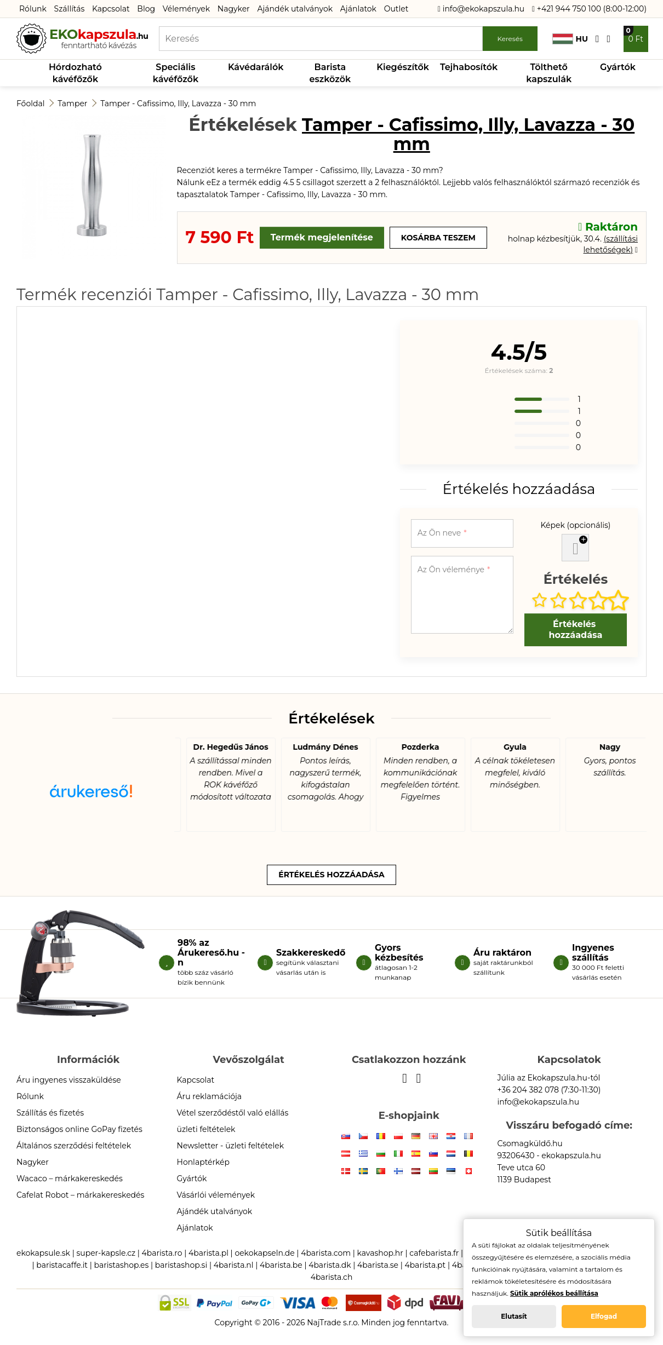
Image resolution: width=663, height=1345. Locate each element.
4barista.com (326, 1253)
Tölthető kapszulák (548, 73)
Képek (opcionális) (575, 525)
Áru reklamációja (209, 1096)
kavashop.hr (380, 1253)
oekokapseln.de (264, 1253)
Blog (146, 9)
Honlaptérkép (203, 1162)
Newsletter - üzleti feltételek (230, 1146)
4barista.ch (332, 1277)
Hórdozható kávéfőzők (75, 73)
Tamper (72, 103)
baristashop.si (181, 1265)
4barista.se (377, 1265)
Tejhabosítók (469, 67)
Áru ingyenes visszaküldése (68, 1080)
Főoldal (30, 103)
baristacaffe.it (62, 1265)
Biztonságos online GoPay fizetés (79, 1129)
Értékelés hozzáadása (575, 629)
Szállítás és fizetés (50, 1113)
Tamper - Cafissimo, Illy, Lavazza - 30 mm (178, 103)
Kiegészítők (402, 67)
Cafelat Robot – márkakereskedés (80, 1195)
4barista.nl (234, 1265)
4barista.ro (162, 1253)
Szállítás (69, 9)
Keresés (509, 39)
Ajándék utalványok (295, 9)
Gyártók (618, 67)
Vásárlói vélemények (216, 1195)
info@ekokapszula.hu (481, 9)
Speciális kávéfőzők (175, 73)
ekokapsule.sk (43, 1253)
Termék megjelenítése (322, 237)
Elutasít (514, 1316)
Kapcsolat (111, 9)
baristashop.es (121, 1265)
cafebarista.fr (434, 1253)
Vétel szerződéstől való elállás (233, 1113)
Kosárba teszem (438, 238)
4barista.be (281, 1265)
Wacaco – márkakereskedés (69, 1178)
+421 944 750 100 (566, 9)
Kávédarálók (256, 67)
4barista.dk (329, 1265)
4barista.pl (208, 1253)
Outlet (396, 9)
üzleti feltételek (206, 1129)
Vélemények (186, 9)
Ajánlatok (358, 9)
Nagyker (234, 9)
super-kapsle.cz (105, 1253)
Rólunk (33, 9)
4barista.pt (424, 1265)
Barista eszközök (330, 73)
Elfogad (604, 1316)
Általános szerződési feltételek (73, 1146)
